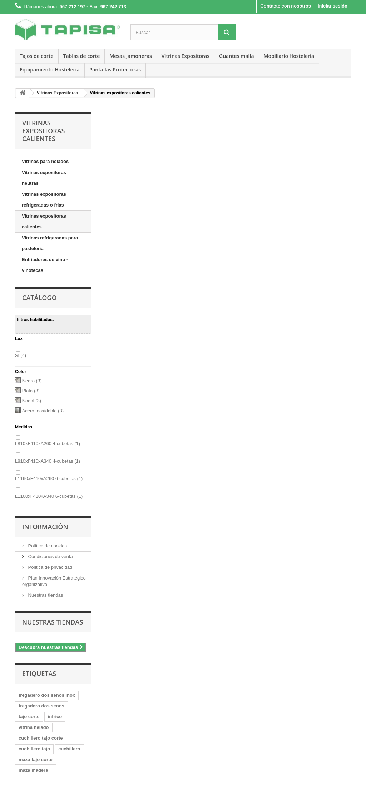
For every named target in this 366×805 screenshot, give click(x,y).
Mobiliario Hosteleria (289, 56)
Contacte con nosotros (285, 6)
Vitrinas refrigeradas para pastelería (50, 243)
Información (45, 526)
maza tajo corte (36, 759)
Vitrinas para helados (45, 161)
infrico (55, 716)
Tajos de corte (37, 56)
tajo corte (29, 716)
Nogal (31, 400)
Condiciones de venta (50, 556)
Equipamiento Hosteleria (50, 69)
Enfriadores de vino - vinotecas (45, 265)
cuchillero (69, 748)
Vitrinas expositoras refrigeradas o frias (44, 200)
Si (20, 355)
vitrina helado (34, 727)
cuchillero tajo (34, 748)
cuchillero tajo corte (41, 738)
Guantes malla (236, 56)
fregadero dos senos (41, 706)
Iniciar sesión (332, 6)
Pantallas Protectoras (115, 69)
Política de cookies (47, 545)
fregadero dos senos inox (47, 695)
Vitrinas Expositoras (185, 56)
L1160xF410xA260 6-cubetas (49, 478)
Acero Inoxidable (43, 410)
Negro (32, 380)
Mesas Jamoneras (130, 56)
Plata (31, 390)
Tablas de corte (81, 56)
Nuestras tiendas (45, 595)
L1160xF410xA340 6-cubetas (49, 496)
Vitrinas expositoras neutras (44, 178)
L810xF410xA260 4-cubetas (47, 443)
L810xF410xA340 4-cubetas (47, 461)
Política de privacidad (49, 567)
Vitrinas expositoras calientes (44, 221)
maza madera (33, 770)
